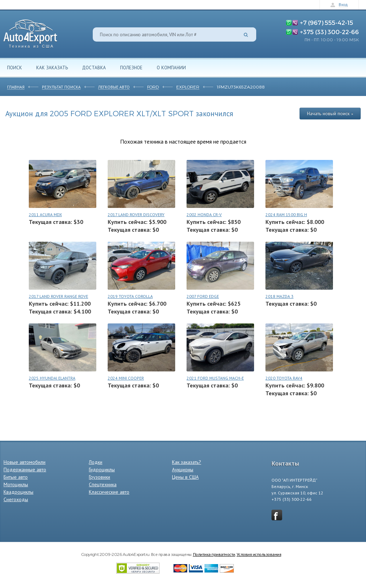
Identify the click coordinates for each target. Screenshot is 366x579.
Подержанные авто (25, 469)
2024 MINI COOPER (126, 378)
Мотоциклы (16, 484)
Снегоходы (16, 499)
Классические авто (109, 492)
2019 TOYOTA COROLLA (130, 296)
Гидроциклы (102, 469)
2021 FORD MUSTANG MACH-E (215, 378)
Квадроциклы (18, 492)
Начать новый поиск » (330, 113)
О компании (171, 67)
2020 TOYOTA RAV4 (283, 378)
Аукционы (182, 469)
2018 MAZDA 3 (279, 296)
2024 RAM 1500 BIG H (286, 214)
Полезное (131, 67)
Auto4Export (30, 32)
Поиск (14, 67)
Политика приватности (214, 554)
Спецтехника (103, 484)
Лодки (95, 462)
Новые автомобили (24, 462)
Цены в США (185, 477)
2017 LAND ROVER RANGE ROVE (58, 296)
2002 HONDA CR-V (204, 214)
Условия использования (259, 554)
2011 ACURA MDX (45, 214)
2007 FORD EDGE (203, 296)
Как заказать (52, 67)
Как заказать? (186, 462)
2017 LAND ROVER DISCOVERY (136, 214)
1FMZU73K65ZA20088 (241, 86)
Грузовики (99, 477)
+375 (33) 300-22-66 (329, 31)
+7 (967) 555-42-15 (326, 22)
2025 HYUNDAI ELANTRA (52, 378)
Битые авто (16, 477)
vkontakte (276, 515)
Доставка (94, 67)
